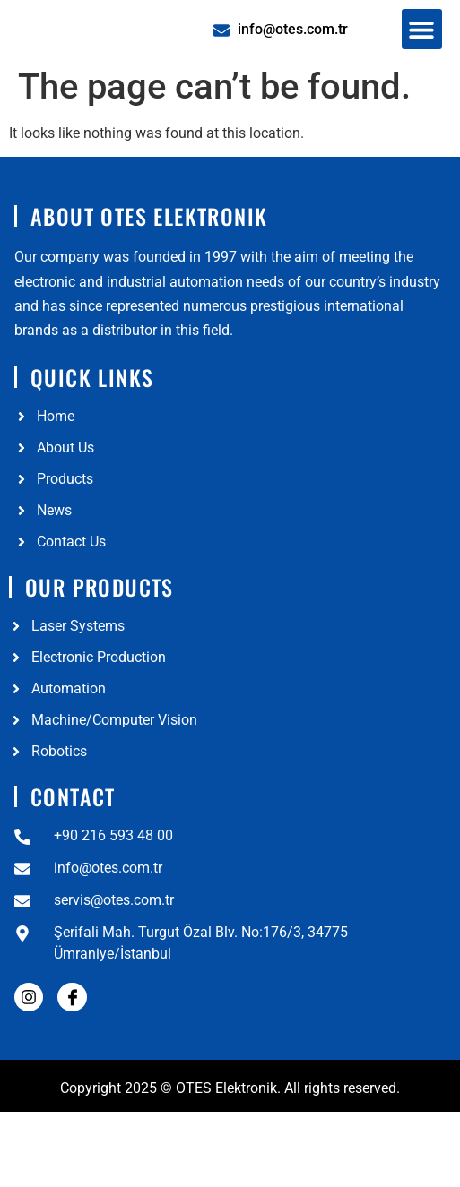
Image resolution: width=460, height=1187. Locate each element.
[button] (422, 58)
